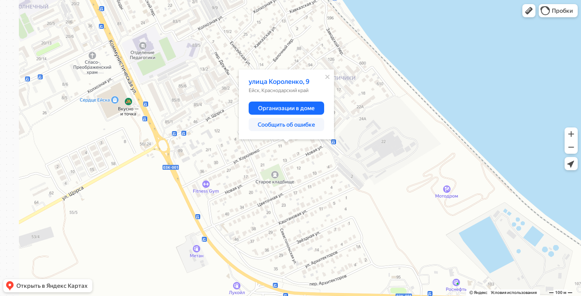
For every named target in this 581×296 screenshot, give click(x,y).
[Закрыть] (327, 77)
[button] (528, 10)
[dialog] (286, 104)
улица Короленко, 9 (279, 82)
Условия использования (514, 292)
